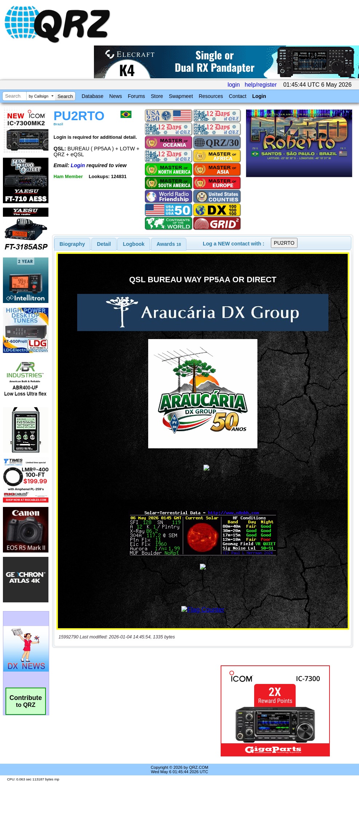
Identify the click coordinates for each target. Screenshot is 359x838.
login (234, 85)
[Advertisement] (130, 710)
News (115, 96)
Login (259, 96)
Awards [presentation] (169, 244)
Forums (136, 96)
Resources (211, 96)
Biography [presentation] (72, 244)
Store (157, 96)
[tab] (72, 244)
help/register (261, 85)
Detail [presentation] (104, 244)
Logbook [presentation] (134, 244)
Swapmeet (181, 96)
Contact (237, 96)
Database (92, 96)
